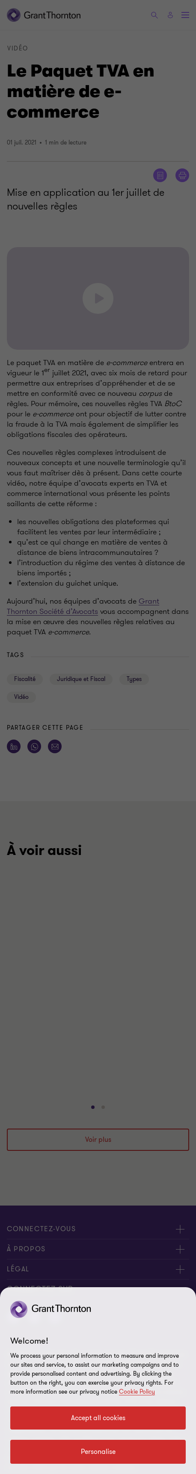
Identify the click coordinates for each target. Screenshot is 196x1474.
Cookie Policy (137, 1392)
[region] (98, 1380)
